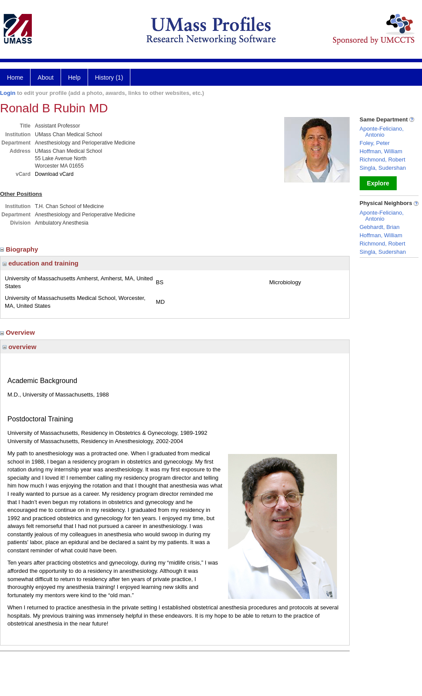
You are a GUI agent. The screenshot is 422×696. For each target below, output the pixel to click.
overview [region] (19, 346)
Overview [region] (18, 332)
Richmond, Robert (382, 159)
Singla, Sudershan (383, 168)
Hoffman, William (381, 151)
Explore (378, 183)
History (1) (109, 77)
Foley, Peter (375, 143)
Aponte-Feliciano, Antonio (382, 131)
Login (7, 93)
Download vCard (54, 174)
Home (15, 77)
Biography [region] (20, 249)
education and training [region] (40, 263)
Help (74, 77)
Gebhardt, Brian (380, 227)
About (45, 77)
